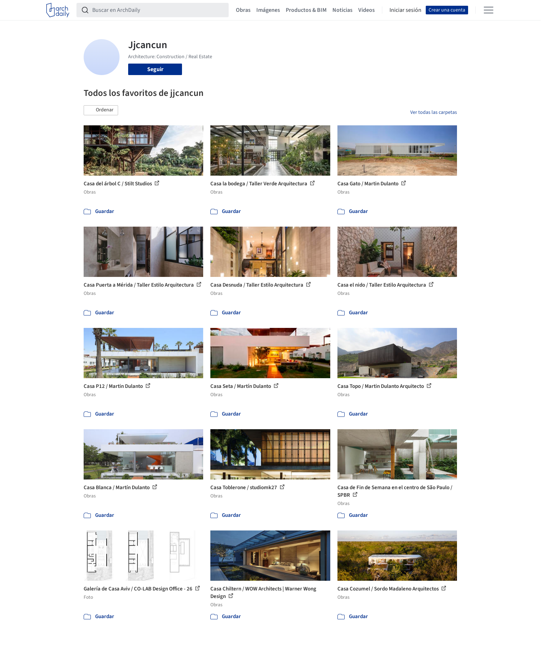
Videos (366, 10)
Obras (243, 10)
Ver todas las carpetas (433, 112)
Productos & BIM (306, 10)
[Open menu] (488, 10)
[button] (101, 110)
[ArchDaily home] (57, 10)
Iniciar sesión (405, 10)
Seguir (155, 69)
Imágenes (268, 10)
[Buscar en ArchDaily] (158, 10)
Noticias (342, 10)
